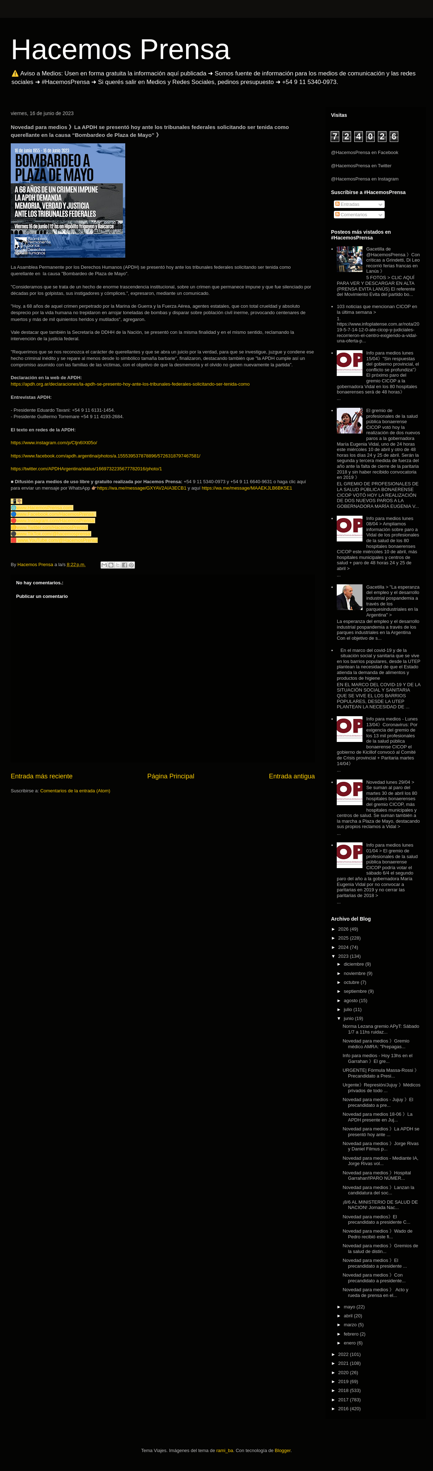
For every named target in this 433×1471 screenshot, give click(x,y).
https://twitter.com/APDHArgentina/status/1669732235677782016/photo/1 (86, 468)
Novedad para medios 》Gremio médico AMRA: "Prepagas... (375, 1043)
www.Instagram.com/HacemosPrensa (55, 520)
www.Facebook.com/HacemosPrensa (55, 514)
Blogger (283, 1450)
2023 (344, 956)
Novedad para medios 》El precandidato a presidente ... (374, 1263)
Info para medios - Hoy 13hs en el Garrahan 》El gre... (377, 1058)
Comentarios (351, 214)
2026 (344, 929)
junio (349, 1018)
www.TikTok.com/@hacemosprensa (53, 533)
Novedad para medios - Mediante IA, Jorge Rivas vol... (380, 1161)
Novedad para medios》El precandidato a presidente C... (376, 1219)
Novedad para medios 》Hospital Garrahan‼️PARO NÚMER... (376, 1175)
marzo (351, 1324)
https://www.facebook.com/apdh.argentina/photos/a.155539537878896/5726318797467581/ (105, 456)
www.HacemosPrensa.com (44, 507)
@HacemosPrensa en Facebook (364, 152)
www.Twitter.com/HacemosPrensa (51, 527)
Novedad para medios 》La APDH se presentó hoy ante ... (380, 1131)
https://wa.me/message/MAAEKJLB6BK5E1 (247, 488)
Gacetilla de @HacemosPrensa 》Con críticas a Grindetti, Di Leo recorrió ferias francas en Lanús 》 (393, 260)
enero (350, 1343)
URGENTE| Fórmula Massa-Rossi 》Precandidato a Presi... (380, 1073)
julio (349, 1009)
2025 (344, 938)
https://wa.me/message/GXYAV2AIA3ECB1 (141, 488)
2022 (344, 1354)
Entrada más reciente (42, 776)
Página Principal (170, 776)
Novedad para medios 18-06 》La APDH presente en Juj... (377, 1117)
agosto (351, 1000)
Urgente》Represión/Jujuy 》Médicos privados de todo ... (381, 1087)
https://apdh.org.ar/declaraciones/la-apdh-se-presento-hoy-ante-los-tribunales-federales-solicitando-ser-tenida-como (130, 384)
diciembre (354, 964)
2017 (344, 1399)
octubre (352, 982)
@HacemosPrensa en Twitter (361, 165)
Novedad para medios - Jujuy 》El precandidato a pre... (377, 1102)
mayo (350, 1306)
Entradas (347, 204)
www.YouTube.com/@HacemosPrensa (58, 540)
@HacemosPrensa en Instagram (365, 179)
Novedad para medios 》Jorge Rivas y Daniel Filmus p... (380, 1146)
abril (349, 1315)
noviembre (355, 973)
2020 (344, 1372)
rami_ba (224, 1450)
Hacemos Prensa (120, 49)
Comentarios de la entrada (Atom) (75, 790)
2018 (344, 1390)
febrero (352, 1334)
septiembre (356, 991)
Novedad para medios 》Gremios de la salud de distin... (380, 1248)
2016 (344, 1408)
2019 (344, 1381)
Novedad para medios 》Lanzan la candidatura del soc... (378, 1190)
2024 (344, 947)
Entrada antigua (292, 776)
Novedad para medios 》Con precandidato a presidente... (373, 1277)
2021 (344, 1363)
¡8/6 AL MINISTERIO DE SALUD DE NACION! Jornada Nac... (380, 1204)
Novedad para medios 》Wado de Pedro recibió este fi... (377, 1233)
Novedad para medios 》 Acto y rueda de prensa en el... (375, 1292)
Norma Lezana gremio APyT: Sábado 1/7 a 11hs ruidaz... (380, 1029)
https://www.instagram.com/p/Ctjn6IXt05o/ (54, 442)
